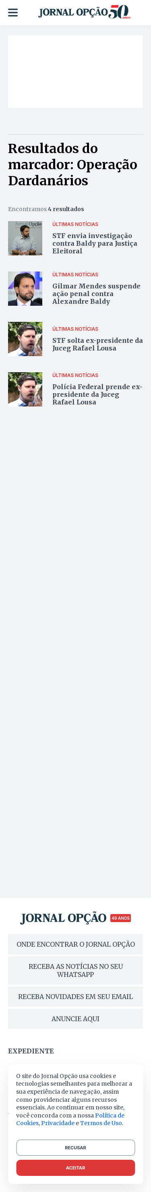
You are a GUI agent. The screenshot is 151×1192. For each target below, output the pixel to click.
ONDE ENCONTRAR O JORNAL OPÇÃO (76, 944)
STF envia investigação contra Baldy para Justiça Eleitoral (94, 243)
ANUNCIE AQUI (75, 1019)
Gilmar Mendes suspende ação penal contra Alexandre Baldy (96, 293)
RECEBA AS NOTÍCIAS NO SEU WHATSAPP (76, 970)
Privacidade (57, 1123)
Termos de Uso (101, 1123)
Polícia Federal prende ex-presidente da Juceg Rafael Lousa (97, 394)
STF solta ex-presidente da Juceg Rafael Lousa (97, 344)
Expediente (31, 1051)
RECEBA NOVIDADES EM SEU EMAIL (75, 997)
